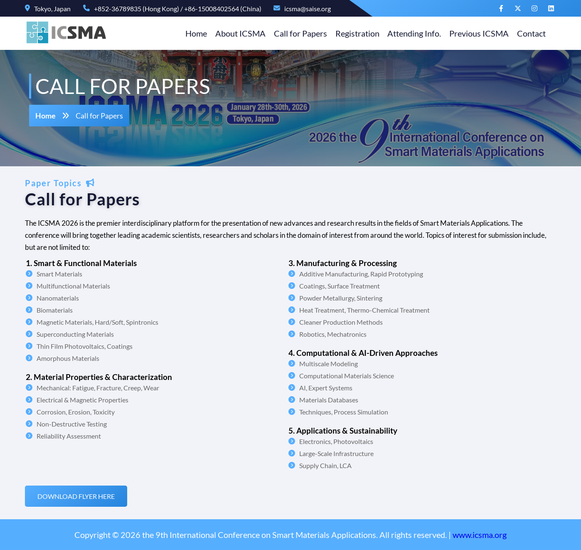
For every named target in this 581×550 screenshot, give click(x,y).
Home (191, 33)
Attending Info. (410, 33)
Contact (527, 33)
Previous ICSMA (475, 33)
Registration (353, 33)
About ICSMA (236, 33)
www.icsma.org (480, 535)
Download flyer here (80, 496)
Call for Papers (296, 33)
